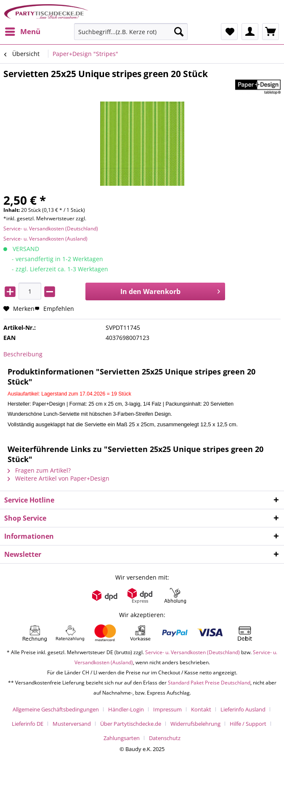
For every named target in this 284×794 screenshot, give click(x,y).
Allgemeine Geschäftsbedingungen (56, 709)
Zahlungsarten (122, 738)
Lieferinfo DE (27, 723)
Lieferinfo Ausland (242, 709)
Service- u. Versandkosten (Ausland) (45, 238)
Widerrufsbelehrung (195, 723)
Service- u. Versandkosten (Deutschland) (50, 228)
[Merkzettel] (229, 31)
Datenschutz (164, 738)
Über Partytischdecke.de (130, 723)
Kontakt (201, 709)
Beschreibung (22, 354)
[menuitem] (22, 31)
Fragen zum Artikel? (39, 470)
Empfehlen (54, 309)
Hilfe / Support (248, 723)
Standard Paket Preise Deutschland (209, 682)
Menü (22, 30)
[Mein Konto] (250, 31)
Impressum (167, 709)
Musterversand (72, 723)
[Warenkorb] (270, 31)
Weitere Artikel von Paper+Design (58, 478)
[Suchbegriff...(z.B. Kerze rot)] (131, 31)
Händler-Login (126, 709)
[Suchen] (179, 31)
